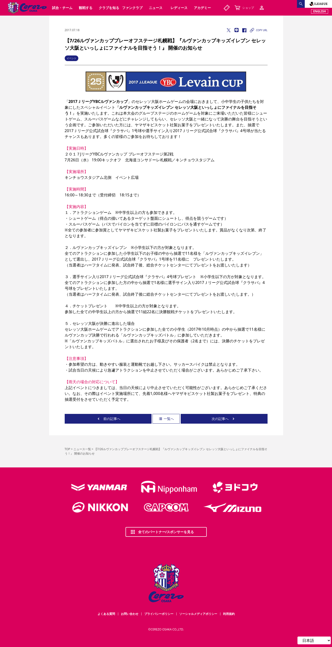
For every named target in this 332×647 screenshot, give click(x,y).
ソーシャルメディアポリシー (198, 614)
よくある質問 (106, 614)
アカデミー (202, 7)
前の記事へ (108, 419)
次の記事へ (224, 419)
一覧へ (166, 418)
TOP (67, 449)
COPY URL (258, 30)
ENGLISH (319, 11)
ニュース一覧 (82, 449)
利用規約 (229, 614)
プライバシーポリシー (158, 614)
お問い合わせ (129, 614)
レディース (179, 7)
